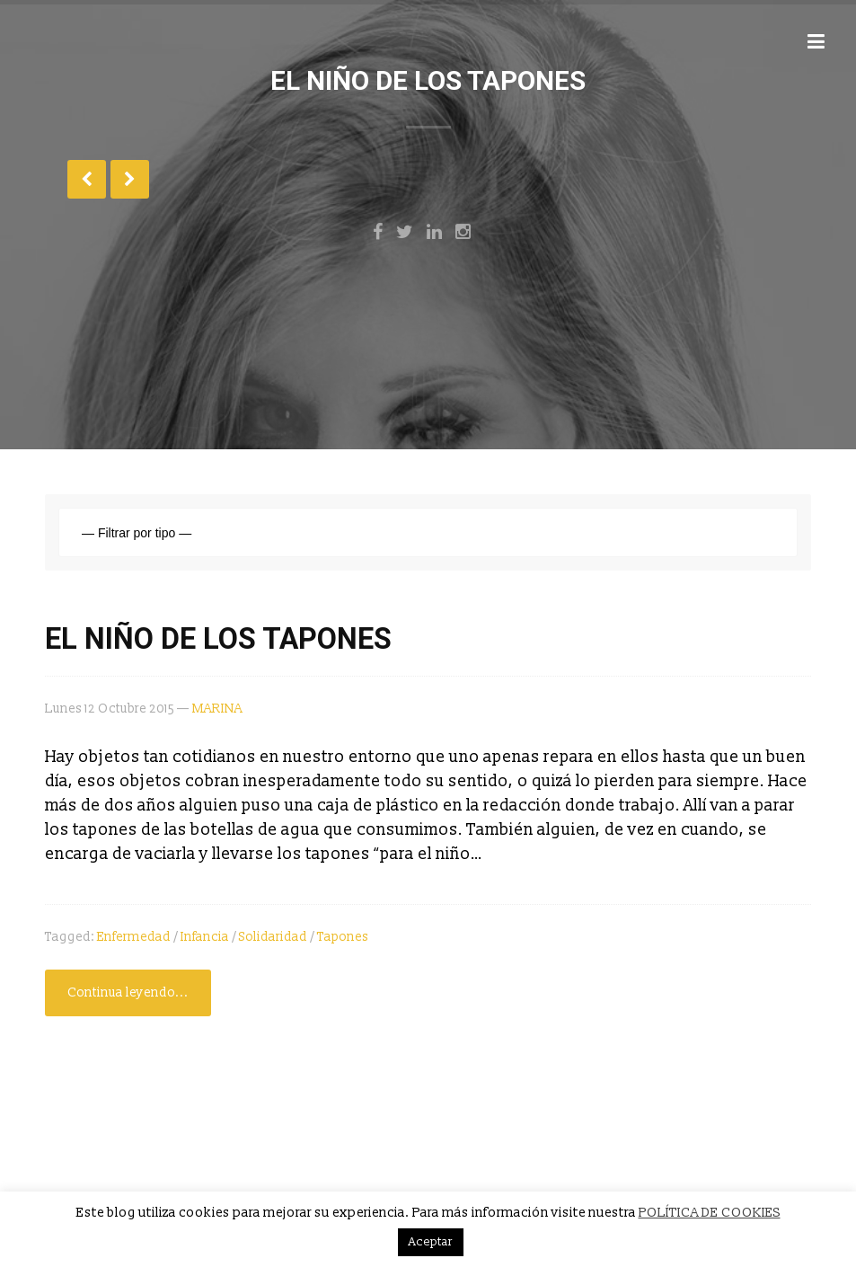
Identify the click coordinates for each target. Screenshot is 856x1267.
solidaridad (273, 936)
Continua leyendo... (128, 992)
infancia (205, 936)
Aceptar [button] (431, 1242)
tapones (342, 936)
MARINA (217, 708)
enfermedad (134, 936)
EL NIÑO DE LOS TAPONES (218, 639)
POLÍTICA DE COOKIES (710, 1212)
